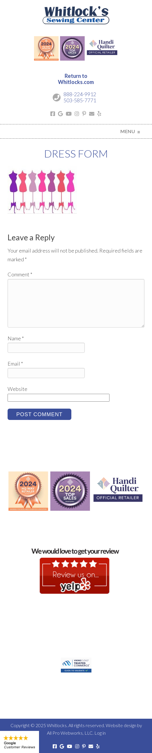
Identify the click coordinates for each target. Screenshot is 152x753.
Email (15, 363)
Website (17, 389)
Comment (20, 274)
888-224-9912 (79, 94)
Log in (100, 733)
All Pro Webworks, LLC (70, 733)
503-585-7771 (79, 100)
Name (16, 338)
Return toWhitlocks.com (76, 79)
